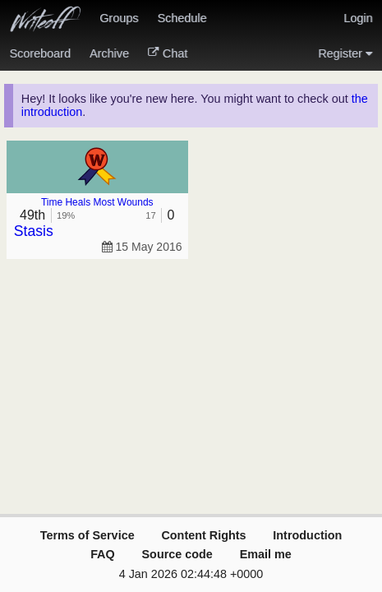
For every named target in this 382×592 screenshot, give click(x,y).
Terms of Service (87, 535)
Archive (109, 53)
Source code (177, 554)
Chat (167, 53)
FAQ (102, 554)
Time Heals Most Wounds (97, 202)
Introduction (307, 535)
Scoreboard (40, 53)
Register (345, 53)
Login (357, 18)
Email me (266, 554)
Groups (118, 18)
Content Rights (203, 535)
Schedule (181, 18)
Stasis (33, 231)
